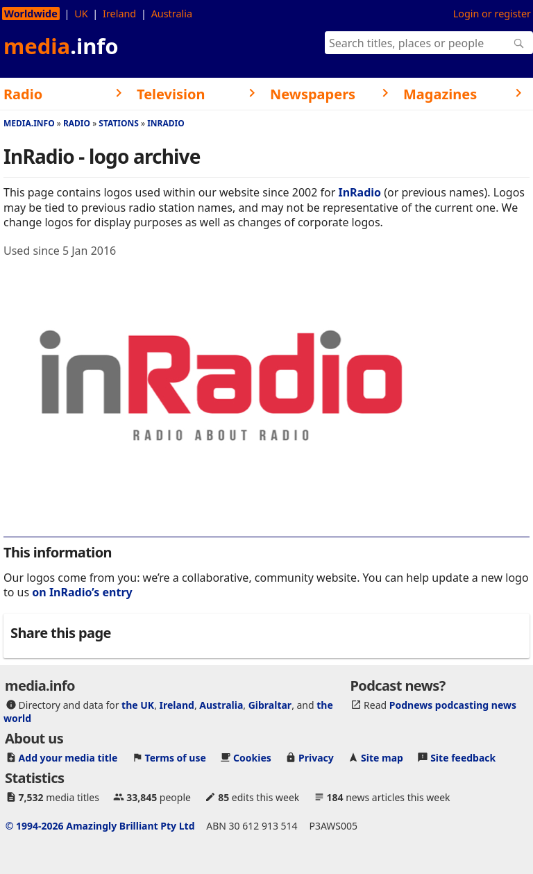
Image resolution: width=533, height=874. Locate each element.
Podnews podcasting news (452, 705)
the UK (137, 705)
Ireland (119, 13)
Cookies (252, 757)
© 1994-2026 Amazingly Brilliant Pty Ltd (100, 825)
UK (80, 13)
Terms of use (175, 757)
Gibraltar (269, 705)
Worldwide (31, 13)
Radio (76, 123)
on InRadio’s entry (82, 592)
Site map (382, 757)
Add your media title (68, 757)
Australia (171, 13)
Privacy (316, 757)
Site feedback (463, 757)
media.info (29, 123)
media (61, 45)
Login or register (492, 13)
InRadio (166, 123)
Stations (119, 123)
